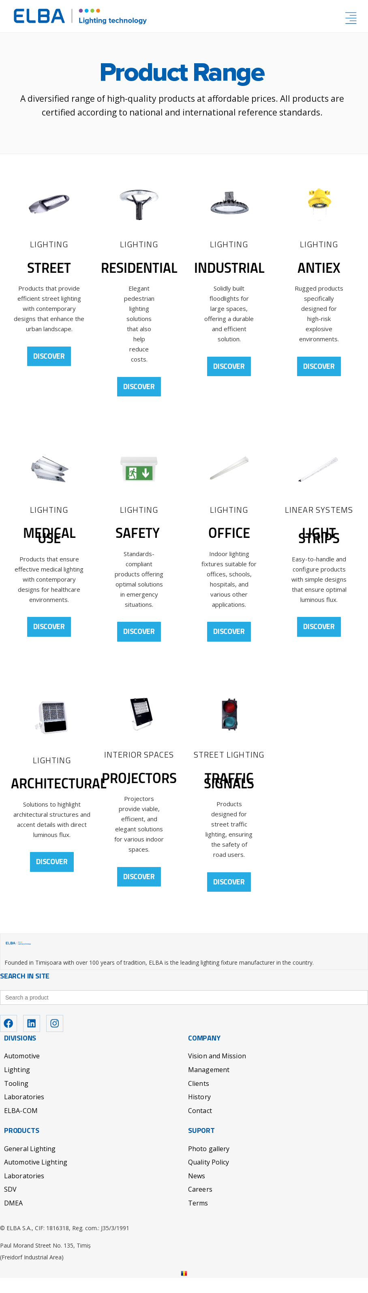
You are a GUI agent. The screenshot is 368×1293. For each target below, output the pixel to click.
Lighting (17, 1084)
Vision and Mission (217, 1070)
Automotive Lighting (35, 1177)
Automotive (22, 1070)
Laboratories (24, 1111)
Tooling (16, 1098)
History (199, 1111)
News (196, 1190)
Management (208, 1084)
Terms (198, 1218)
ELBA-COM (21, 1125)
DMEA (13, 1218)
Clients (198, 1098)
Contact (200, 1125)
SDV (10, 1204)
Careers (200, 1204)
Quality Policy (208, 1177)
